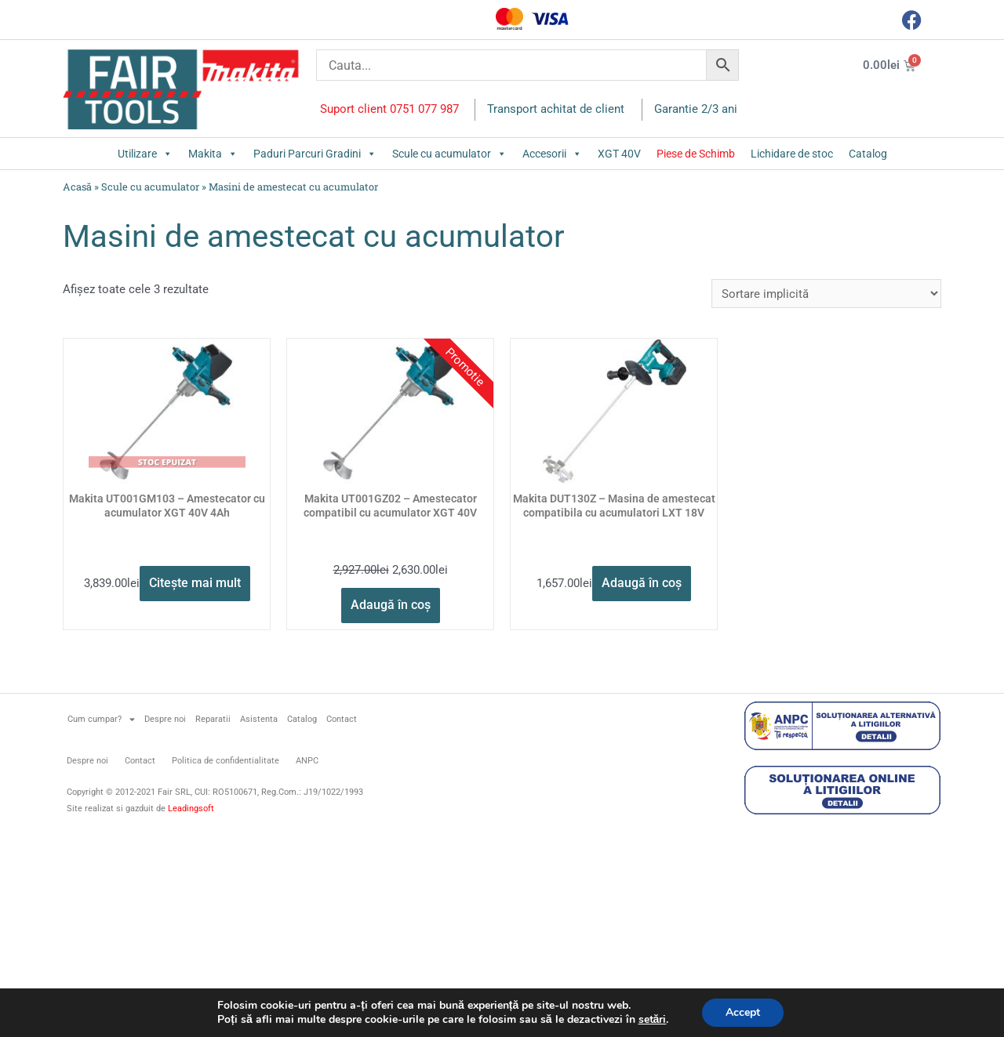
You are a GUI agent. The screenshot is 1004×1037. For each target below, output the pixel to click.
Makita (213, 153)
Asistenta (259, 719)
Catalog (868, 153)
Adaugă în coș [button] (391, 604)
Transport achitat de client (555, 109)
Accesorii (552, 153)
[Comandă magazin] (826, 293)
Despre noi (165, 719)
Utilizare (145, 153)
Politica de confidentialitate (225, 761)
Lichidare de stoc (792, 153)
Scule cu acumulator (449, 153)
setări (652, 1020)
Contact (341, 719)
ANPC (307, 761)
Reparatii (213, 719)
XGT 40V (619, 153)
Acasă (77, 186)
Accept (743, 1012)
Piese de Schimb (696, 153)
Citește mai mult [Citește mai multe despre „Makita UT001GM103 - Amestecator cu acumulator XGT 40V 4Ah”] (195, 582)
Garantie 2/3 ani (695, 109)
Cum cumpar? (101, 719)
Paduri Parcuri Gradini (314, 153)
